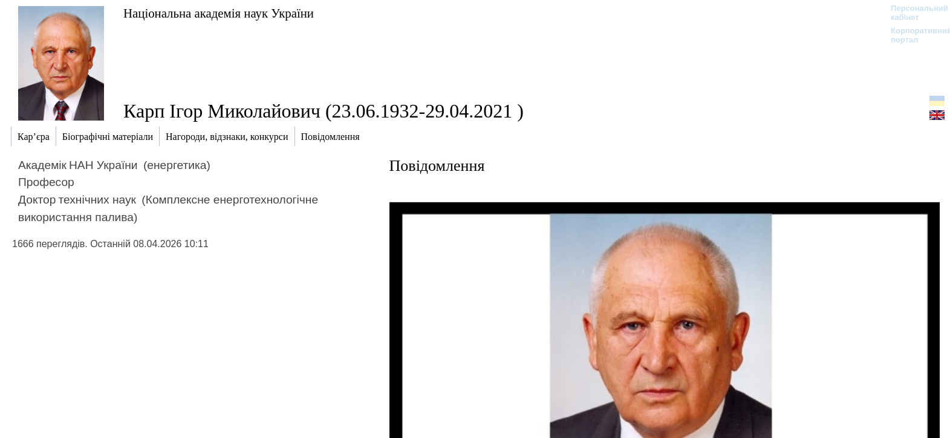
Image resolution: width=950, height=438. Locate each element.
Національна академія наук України (218, 13)
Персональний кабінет (913, 13)
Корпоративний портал (913, 35)
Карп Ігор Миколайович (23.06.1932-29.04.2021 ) (323, 111)
